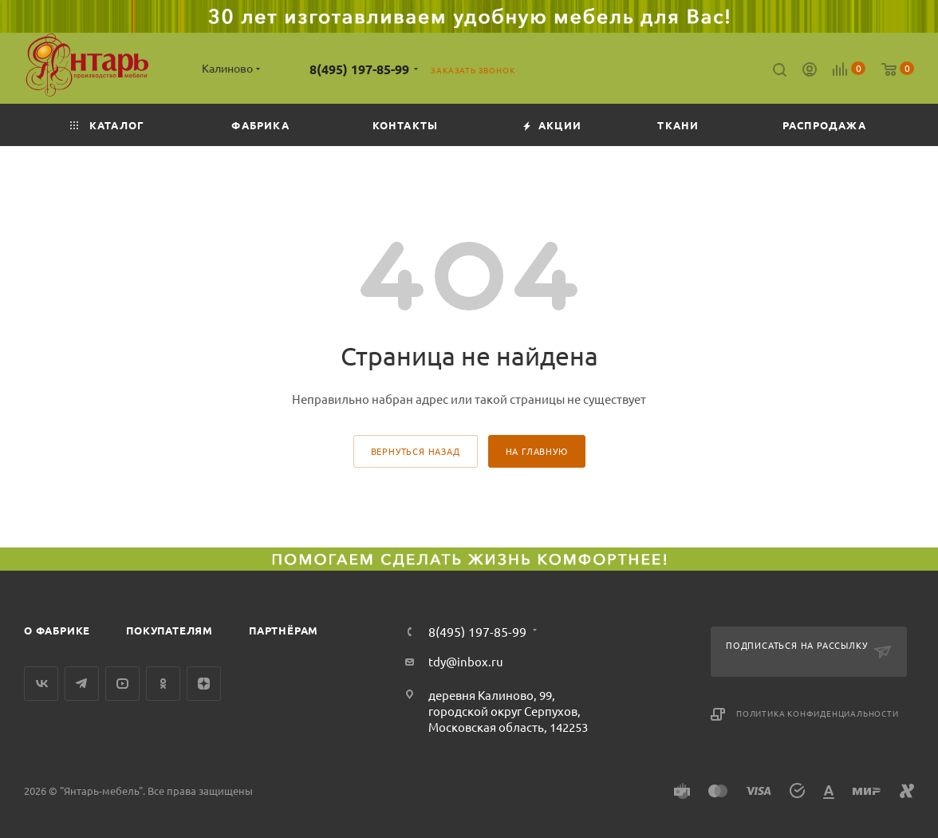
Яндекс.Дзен (204, 683)
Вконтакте (41, 683)
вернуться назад (415, 451)
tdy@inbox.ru (465, 661)
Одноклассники (163, 683)
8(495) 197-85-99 (359, 69)
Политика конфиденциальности (817, 713)
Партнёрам (283, 630)
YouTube (122, 683)
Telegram (82, 683)
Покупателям (169, 630)
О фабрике (57, 630)
